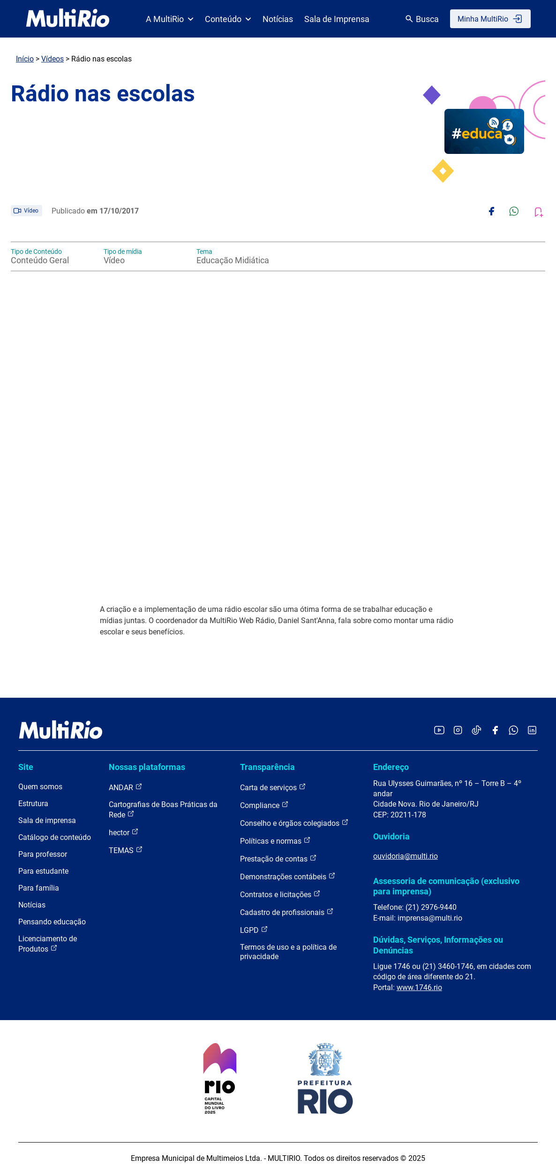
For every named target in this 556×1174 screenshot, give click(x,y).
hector (124, 832)
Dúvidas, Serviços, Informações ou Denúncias (438, 945)
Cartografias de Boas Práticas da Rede (163, 809)
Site (25, 767)
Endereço (391, 767)
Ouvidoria (391, 836)
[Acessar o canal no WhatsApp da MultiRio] (513, 731)
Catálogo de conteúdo (54, 837)
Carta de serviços (273, 787)
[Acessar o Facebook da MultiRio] (495, 731)
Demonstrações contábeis (288, 876)
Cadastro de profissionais (287, 912)
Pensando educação (52, 921)
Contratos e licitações (280, 894)
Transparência (267, 767)
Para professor (42, 854)
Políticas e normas (275, 841)
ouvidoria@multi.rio (405, 856)
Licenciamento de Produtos (47, 943)
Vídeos (52, 58)
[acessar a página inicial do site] (67, 18)
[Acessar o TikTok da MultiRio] (476, 731)
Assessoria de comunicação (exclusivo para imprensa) (446, 886)
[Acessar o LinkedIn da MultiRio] (532, 731)
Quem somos (40, 786)
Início (25, 58)
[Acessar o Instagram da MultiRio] (458, 731)
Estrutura (33, 803)
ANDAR (126, 787)
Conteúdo (228, 19)
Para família (38, 888)
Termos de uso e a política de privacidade (288, 952)
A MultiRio (170, 19)
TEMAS (126, 850)
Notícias (278, 19)
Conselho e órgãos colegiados (294, 823)
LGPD (254, 930)
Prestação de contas (278, 858)
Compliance (264, 805)
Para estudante (43, 871)
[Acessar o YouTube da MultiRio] (439, 731)
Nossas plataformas (147, 767)
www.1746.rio (419, 987)
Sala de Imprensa (336, 19)
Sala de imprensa (47, 820)
